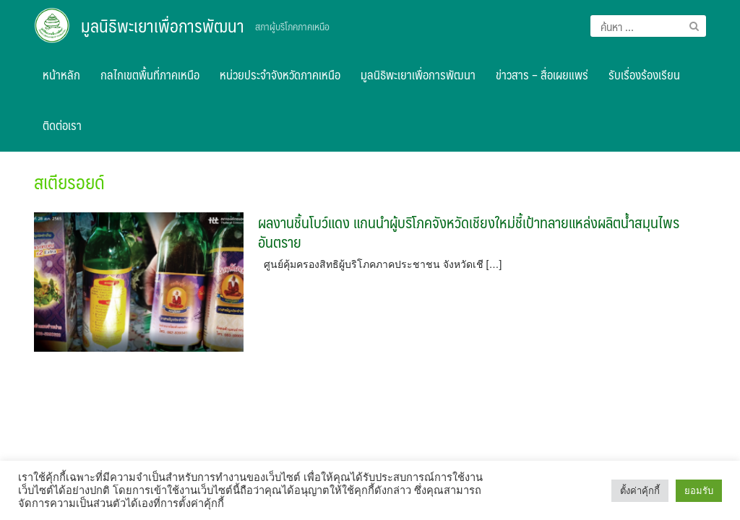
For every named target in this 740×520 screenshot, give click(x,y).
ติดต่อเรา (62, 125)
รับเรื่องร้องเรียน (644, 74)
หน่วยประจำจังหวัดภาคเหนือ (280, 74)
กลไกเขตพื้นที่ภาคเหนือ (149, 74)
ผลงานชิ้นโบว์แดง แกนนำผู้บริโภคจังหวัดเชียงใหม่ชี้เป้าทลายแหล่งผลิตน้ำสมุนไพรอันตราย (468, 231)
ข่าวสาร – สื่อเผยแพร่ (542, 74)
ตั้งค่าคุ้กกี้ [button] (640, 490)
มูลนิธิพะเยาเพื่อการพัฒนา (162, 25)
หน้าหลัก (61, 74)
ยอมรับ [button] (698, 490)
